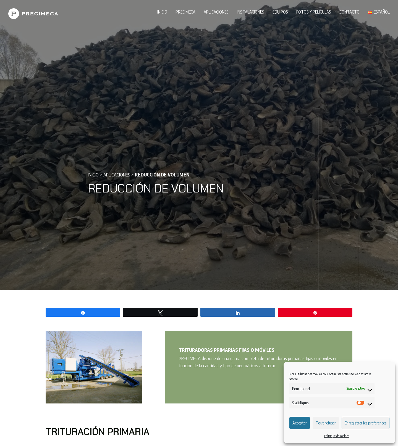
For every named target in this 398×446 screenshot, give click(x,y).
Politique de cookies (336, 436)
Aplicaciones (216, 11)
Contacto (349, 11)
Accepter (299, 422)
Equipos (280, 11)
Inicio (162, 11)
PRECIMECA (185, 11)
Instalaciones (250, 11)
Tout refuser (326, 422)
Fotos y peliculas (313, 11)
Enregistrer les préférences (365, 422)
